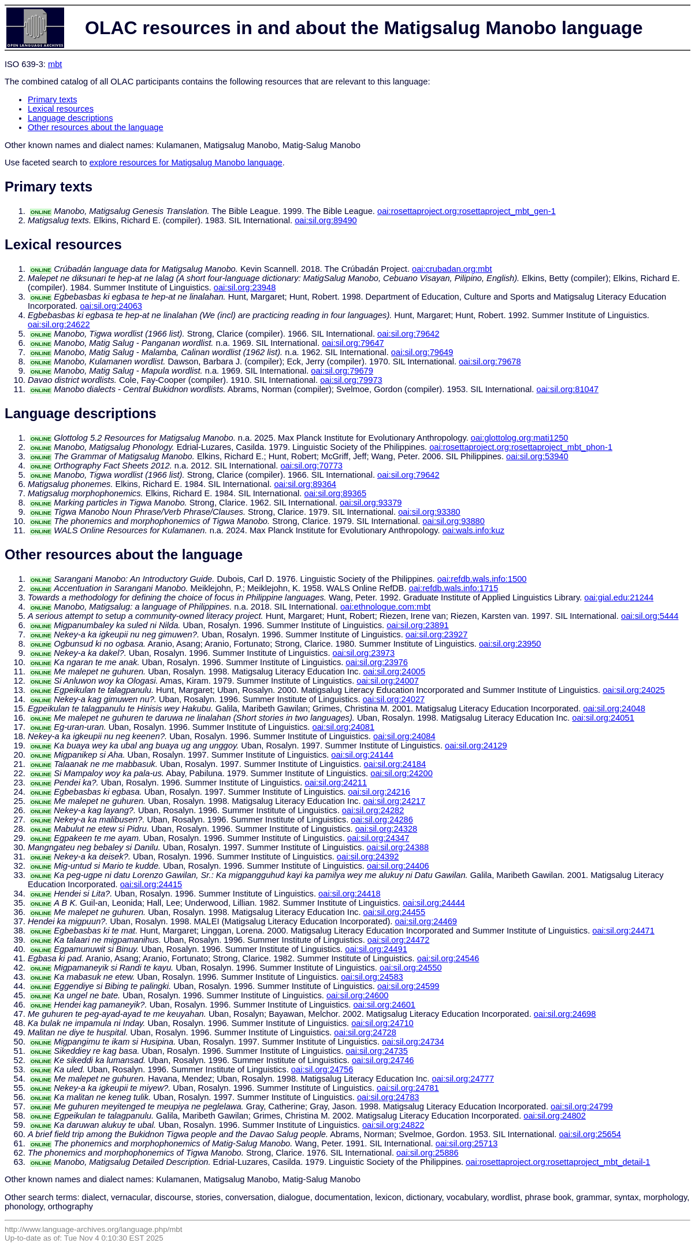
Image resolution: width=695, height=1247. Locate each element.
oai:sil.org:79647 (353, 343)
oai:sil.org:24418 (349, 893)
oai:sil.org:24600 (357, 995)
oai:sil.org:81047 (567, 389)
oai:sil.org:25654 (590, 1134)
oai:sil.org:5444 (649, 616)
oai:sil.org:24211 (335, 782)
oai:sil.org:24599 (408, 986)
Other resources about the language (95, 127)
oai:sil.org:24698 (565, 1014)
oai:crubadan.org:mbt (452, 269)
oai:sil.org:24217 (394, 801)
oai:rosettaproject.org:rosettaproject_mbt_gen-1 (466, 211)
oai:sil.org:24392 (368, 856)
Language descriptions (70, 118)
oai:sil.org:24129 (476, 745)
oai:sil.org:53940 (537, 456)
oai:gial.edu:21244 (618, 597)
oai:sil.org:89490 (326, 220)
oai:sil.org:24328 (386, 828)
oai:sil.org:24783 (388, 1097)
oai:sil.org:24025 (634, 690)
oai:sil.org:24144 (362, 754)
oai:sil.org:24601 (384, 1004)
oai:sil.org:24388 (398, 847)
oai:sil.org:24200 (401, 773)
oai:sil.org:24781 (408, 1088)
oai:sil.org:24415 (151, 884)
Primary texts (52, 99)
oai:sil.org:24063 (111, 306)
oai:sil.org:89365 (335, 493)
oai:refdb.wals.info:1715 (454, 588)
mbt (55, 64)
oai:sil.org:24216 (379, 791)
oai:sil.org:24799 (582, 1106)
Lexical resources (61, 108)
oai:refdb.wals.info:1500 (482, 579)
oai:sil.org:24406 (398, 865)
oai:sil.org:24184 (395, 764)
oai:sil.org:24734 (413, 1041)
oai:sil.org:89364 (305, 484)
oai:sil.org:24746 (383, 1060)
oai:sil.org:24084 (404, 736)
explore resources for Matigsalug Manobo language (186, 162)
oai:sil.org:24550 (411, 967)
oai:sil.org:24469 (426, 921)
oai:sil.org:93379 (371, 502)
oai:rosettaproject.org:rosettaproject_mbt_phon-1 (520, 447)
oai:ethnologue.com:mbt (385, 606)
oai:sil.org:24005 (394, 671)
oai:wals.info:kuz (474, 530)
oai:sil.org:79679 (342, 370)
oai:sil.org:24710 (382, 1023)
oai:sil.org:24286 (382, 819)
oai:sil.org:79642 (408, 333)
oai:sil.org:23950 (510, 643)
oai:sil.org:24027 (394, 699)
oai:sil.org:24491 (376, 949)
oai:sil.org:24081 (344, 727)
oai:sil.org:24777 (463, 1078)
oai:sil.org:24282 (373, 810)
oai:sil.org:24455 (394, 912)
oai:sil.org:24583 (372, 977)
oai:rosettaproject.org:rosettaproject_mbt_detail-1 (558, 1162)
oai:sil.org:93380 (429, 511)
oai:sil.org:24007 (387, 680)
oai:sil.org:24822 (393, 1125)
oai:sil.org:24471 (623, 930)
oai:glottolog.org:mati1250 (519, 437)
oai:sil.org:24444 (434, 902)
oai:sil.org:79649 (422, 352)
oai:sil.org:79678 (490, 361)
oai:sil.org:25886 (427, 1152)
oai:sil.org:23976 (376, 662)
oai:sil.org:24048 (614, 708)
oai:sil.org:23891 (417, 625)
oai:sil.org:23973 (364, 653)
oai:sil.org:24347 (378, 838)
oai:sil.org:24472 (398, 940)
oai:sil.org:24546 (448, 958)
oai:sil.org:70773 (311, 465)
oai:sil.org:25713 (467, 1143)
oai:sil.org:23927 (437, 634)
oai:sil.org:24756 (322, 1069)
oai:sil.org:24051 (603, 717)
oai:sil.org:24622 (59, 324)
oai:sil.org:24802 (554, 1115)
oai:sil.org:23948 (245, 287)
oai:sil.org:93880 (453, 521)
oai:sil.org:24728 (365, 1032)
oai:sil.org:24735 (376, 1051)
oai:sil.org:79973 (351, 380)
